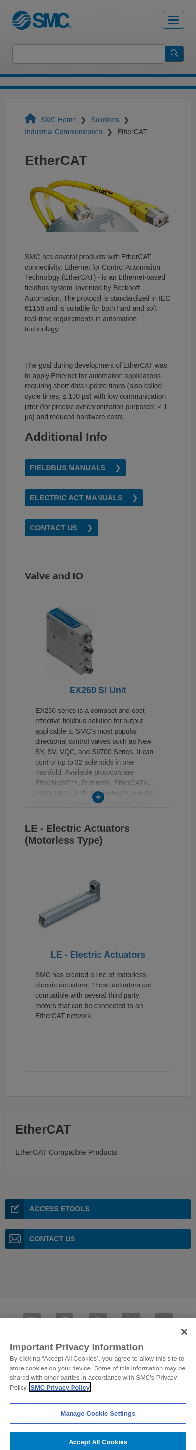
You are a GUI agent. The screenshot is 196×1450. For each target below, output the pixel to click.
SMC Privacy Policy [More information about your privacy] (60, 1393)
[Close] (184, 1338)
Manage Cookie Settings (97, 1419)
